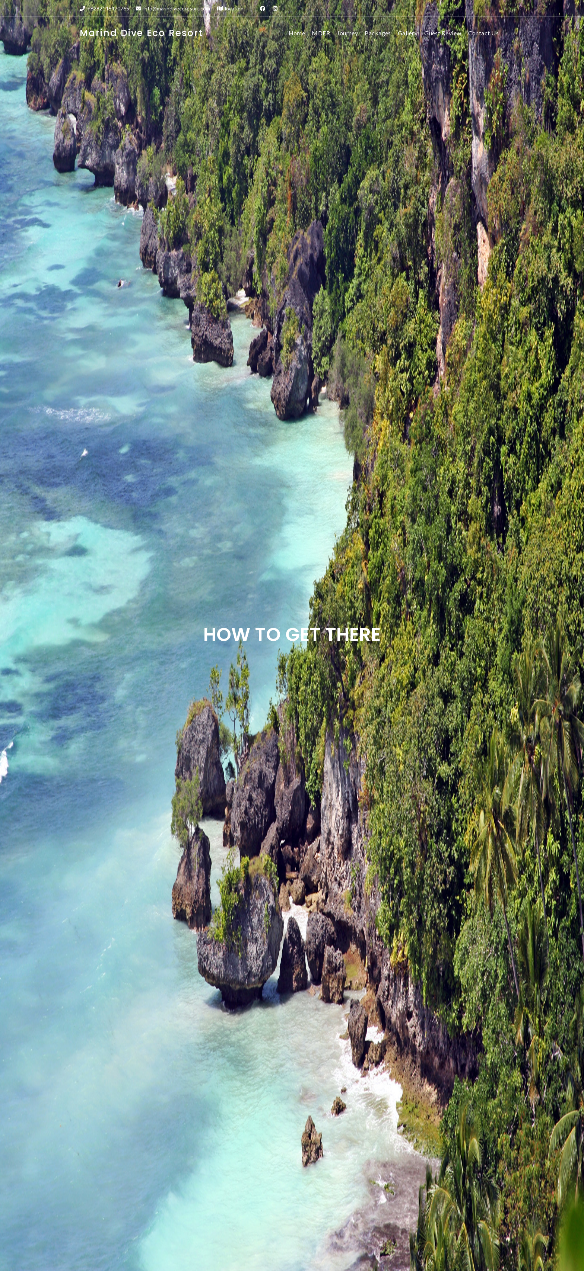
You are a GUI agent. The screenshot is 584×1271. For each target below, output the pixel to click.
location (230, 8)
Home (297, 32)
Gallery (408, 32)
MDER (321, 32)
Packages (378, 32)
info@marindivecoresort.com (173, 8)
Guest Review (442, 32)
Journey (347, 32)
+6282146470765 (104, 8)
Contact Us (483, 32)
